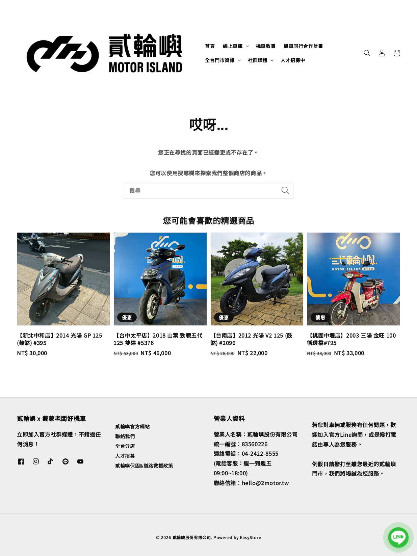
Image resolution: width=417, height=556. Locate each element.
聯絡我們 (125, 436)
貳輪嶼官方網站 (132, 426)
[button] (367, 53)
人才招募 (125, 455)
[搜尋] (285, 190)
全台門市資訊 (220, 60)
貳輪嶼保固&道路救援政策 (144, 465)
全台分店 (125, 446)
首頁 (210, 46)
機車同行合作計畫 (303, 46)
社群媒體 (257, 60)
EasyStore (250, 537)
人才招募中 (293, 60)
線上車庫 (232, 46)
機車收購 (266, 46)
